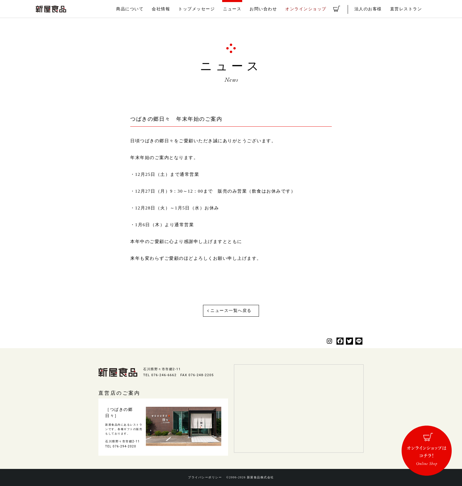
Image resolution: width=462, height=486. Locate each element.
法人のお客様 (371, 9)
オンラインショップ (312, 9)
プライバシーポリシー (204, 477)
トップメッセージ (209, 9)
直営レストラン (407, 9)
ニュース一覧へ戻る (231, 310)
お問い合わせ (272, 9)
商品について (145, 9)
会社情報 (175, 9)
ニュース (242, 9)
